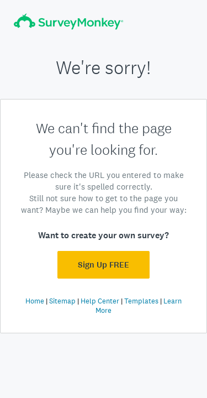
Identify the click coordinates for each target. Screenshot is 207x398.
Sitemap (62, 301)
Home (34, 301)
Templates (141, 301)
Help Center (100, 301)
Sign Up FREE (103, 264)
